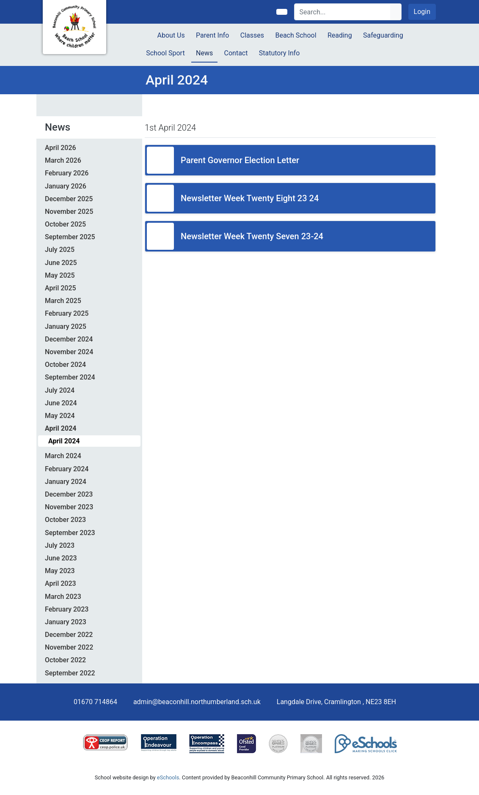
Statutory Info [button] (279, 53)
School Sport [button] (165, 53)
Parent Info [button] (212, 35)
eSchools (168, 777)
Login (422, 12)
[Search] (343, 12)
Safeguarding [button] (383, 35)
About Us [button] (171, 35)
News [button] (204, 53)
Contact (236, 53)
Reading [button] (340, 35)
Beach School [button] (295, 35)
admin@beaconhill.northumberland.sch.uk (197, 702)
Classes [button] (252, 35)
